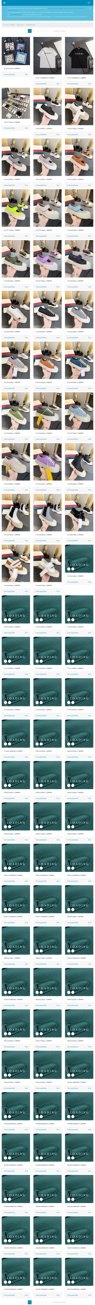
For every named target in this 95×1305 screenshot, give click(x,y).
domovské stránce (16, 14)
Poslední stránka (59, 31)
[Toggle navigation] (89, 3)
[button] (26, 74)
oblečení (30, 25)
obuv (20, 25)
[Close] (90, 8)
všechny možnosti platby (55, 8)
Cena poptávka (9, 74)
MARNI (12, 25)
